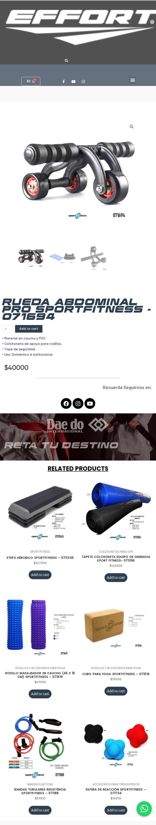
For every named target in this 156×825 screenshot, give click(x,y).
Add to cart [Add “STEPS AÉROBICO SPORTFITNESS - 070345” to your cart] (40, 575)
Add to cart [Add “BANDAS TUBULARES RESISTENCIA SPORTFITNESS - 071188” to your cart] (40, 810)
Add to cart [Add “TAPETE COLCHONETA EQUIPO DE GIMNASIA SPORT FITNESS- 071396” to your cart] (116, 578)
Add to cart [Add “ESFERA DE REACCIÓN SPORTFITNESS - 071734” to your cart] (116, 810)
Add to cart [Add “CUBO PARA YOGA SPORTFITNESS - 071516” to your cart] (116, 691)
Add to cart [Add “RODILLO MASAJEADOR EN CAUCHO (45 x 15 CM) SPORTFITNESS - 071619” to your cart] (40, 694)
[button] (132, 80)
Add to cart (28, 329)
